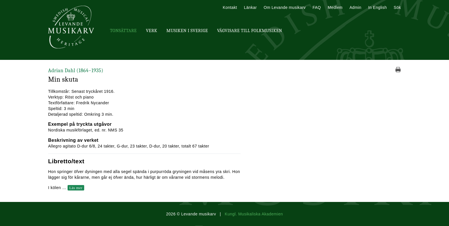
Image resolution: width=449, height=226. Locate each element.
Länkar (250, 7)
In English (377, 7)
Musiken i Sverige (187, 30)
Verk (151, 30)
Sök (397, 7)
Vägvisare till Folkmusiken (249, 30)
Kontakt (230, 7)
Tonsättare (123, 30)
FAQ (316, 7)
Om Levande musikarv (285, 7)
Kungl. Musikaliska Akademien (254, 214)
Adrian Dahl (75, 71)
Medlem (335, 7)
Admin (355, 7)
